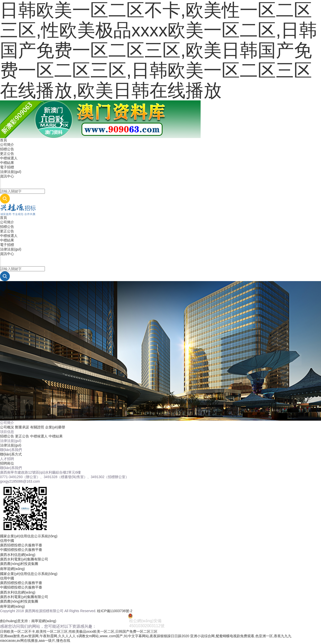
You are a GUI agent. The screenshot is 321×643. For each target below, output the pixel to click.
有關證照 (37, 427)
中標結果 (7, 163)
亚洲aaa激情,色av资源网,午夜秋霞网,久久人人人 (38, 636)
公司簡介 (7, 145)
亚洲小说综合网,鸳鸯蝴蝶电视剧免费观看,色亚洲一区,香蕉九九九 (240, 636)
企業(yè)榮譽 (55, 427)
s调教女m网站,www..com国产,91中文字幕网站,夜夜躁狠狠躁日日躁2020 (133, 636)
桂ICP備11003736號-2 (114, 611)
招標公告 (7, 149)
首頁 (3, 140)
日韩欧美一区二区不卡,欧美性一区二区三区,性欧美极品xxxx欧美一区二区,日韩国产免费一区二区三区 (78, 631)
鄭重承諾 (22, 427)
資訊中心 (7, 176)
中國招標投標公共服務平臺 (21, 550)
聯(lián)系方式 (11, 454)
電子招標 (7, 167)
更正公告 (7, 154)
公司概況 (7, 427)
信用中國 (7, 541)
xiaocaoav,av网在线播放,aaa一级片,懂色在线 (35, 640)
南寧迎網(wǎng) (12, 569)
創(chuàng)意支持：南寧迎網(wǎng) (28, 621)
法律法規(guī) (10, 172)
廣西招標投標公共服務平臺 (21, 545)
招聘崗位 (7, 463)
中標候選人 (9, 158)
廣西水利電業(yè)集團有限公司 (24, 559)
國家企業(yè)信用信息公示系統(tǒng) (28, 536)
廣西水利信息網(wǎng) (17, 555)
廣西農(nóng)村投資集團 (19, 564)
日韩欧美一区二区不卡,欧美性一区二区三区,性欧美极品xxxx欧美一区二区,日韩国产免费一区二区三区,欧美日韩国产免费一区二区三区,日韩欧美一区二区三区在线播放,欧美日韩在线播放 (158, 50)
